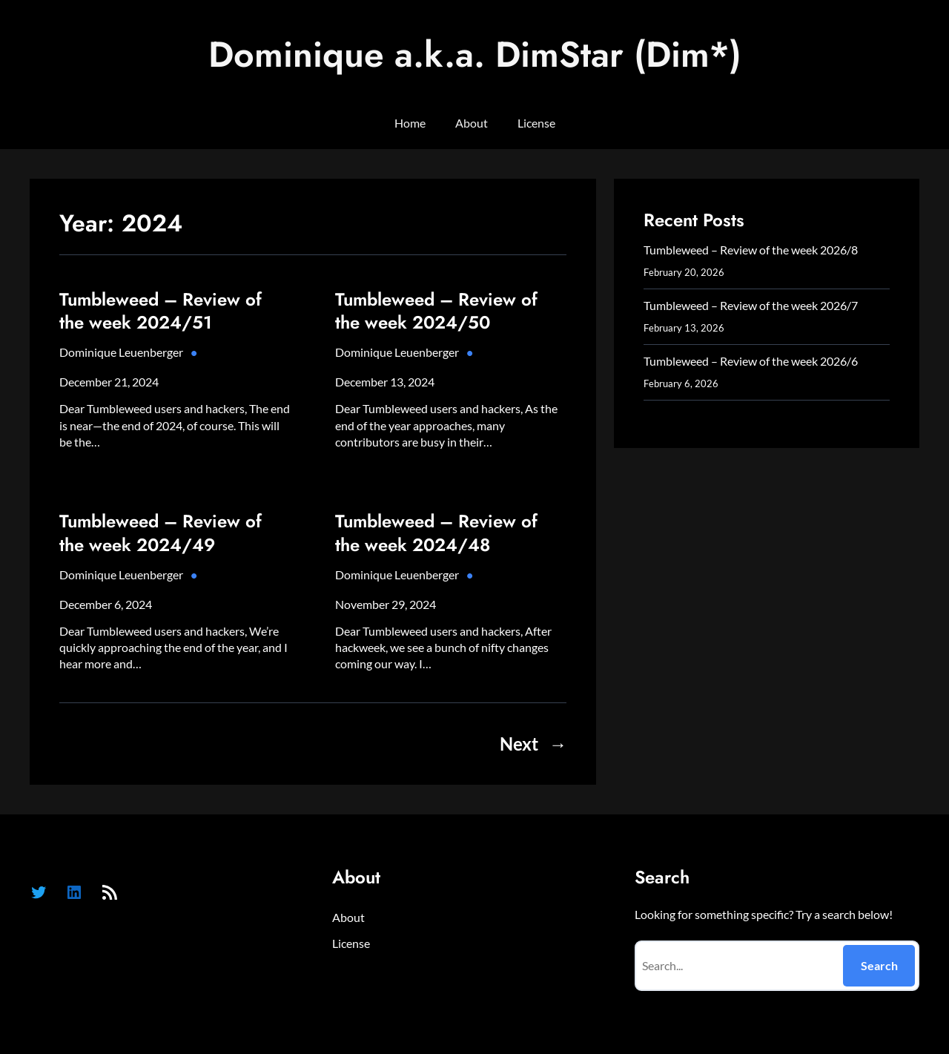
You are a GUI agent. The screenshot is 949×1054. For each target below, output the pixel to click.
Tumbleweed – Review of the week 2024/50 (436, 311)
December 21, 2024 (109, 382)
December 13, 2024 (384, 382)
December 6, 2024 (105, 604)
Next (533, 744)
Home (410, 123)
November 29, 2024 (385, 604)
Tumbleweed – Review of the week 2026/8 (751, 250)
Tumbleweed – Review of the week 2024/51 (160, 311)
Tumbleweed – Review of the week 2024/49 (160, 533)
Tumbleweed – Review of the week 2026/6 (751, 361)
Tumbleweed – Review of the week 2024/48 (436, 533)
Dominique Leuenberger (121, 352)
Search (879, 965)
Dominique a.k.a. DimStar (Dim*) (474, 54)
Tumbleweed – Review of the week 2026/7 (751, 305)
